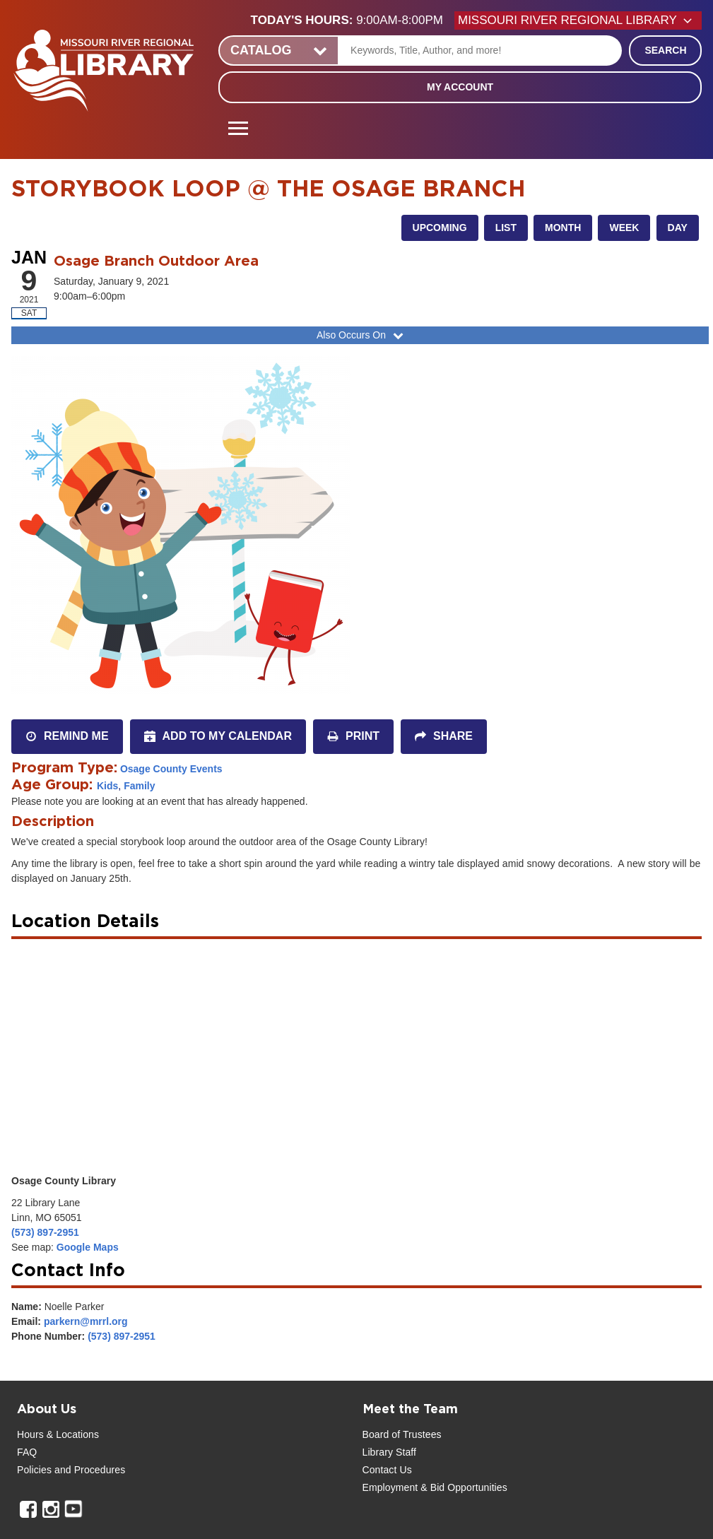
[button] (352, 20)
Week (624, 227)
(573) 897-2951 (45, 1232)
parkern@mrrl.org (86, 1321)
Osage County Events (171, 768)
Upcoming (440, 227)
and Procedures (88, 1469)
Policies (34, 1469)
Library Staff (390, 1452)
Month (563, 227)
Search (665, 50)
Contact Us (387, 1469)
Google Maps (88, 1247)
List (506, 227)
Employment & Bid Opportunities (435, 1487)
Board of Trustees (402, 1434)
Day (678, 227)
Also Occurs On (361, 335)
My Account (460, 87)
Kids (107, 785)
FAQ (27, 1452)
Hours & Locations (58, 1434)
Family (139, 785)
